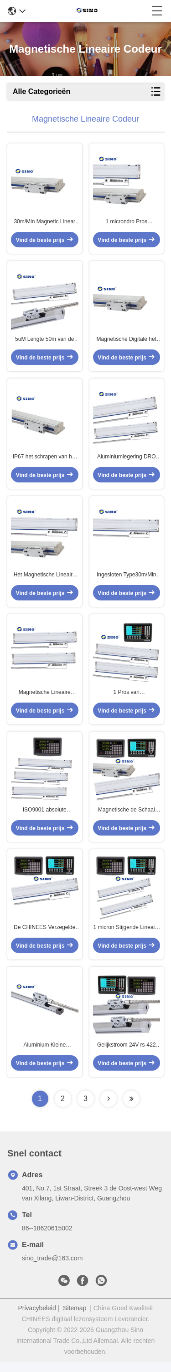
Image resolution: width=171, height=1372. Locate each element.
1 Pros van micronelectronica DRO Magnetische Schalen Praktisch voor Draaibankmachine (126, 699)
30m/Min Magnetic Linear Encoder (44, 223)
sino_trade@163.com (52, 1268)
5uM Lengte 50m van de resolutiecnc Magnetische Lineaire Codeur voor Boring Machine (44, 342)
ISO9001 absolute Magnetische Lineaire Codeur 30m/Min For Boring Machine (45, 817)
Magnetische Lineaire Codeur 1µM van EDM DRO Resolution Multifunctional (44, 699)
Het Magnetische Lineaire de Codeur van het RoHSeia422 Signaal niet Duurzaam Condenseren (45, 580)
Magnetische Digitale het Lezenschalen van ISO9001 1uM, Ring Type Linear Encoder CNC (126, 342)
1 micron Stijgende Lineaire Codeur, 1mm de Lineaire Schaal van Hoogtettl (126, 936)
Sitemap (74, 1318)
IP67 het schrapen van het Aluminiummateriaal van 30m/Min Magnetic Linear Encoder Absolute (45, 461)
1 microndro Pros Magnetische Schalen (126, 223)
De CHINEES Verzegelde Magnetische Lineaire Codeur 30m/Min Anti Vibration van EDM (44, 936)
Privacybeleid (37, 1318)
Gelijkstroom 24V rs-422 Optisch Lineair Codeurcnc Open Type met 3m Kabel (126, 1055)
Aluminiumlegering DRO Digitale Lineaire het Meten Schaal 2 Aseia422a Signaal (126, 461)
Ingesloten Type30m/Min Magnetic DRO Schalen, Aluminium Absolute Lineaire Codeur (126, 580)
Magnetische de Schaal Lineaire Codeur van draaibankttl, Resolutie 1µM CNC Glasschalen (126, 817)
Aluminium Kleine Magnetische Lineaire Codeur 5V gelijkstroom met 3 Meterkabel (44, 1055)
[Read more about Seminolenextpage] (108, 1109)
